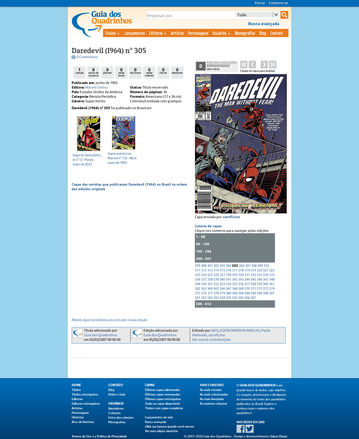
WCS (214, 330)
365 (216, 289)
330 (241, 275)
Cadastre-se (278, 3)
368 (234, 289)
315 (222, 270)
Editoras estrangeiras (86, 403)
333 (259, 275)
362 (197, 289)
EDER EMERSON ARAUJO (240, 330)
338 (210, 279)
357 (247, 284)
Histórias (78, 417)
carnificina (231, 217)
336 (197, 279)
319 (247, 270)
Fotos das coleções (120, 417)
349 (197, 284)
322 (272, 270)
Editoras (158, 33)
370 (247, 289)
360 (265, 284)
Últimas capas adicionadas (162, 390)
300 (204, 266)
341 (228, 279)
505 (228, 298)
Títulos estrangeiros (85, 394)
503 (216, 298)
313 (210, 270)
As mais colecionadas (214, 394)
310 (266, 266)
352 (216, 284)
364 (210, 289)
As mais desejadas (212, 399)
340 (222, 279)
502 (210, 298)
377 (210, 293)
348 (272, 279)
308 (254, 266)
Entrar (260, 3)
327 (222, 275)
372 (259, 289)
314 (216, 270)
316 (228, 270)
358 (253, 284)
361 (272, 284)
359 (259, 284)
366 (222, 289)
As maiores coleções (213, 403)
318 (241, 270)
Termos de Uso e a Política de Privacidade (99, 436)
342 (234, 279)
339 (216, 279)
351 (210, 284)
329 (234, 275)
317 (234, 270)
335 (272, 275)
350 (204, 284)
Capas (149, 385)
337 (204, 279)
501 (272, 293)
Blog (262, 33)
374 (272, 289)
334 (265, 275)
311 (197, 270)
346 (259, 279)
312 (204, 270)
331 (247, 275)
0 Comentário (87, 57)
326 (216, 275)
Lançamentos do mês (159, 417)
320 (259, 270)
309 (260, 266)
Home (76, 385)
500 (234, 293)
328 (228, 275)
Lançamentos (135, 33)
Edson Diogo (278, 436)
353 (222, 284)
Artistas (177, 33)
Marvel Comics (96, 87)
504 (222, 298)
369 (241, 289)
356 (241, 284)
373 (265, 289)
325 (210, 275)
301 (210, 266)
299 (197, 266)
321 (265, 270)
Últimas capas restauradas (162, 394)
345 (253, 279)
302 (216, 266)
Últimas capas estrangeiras (163, 399)
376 (204, 293)
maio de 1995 (122, 158)
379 (222, 293)
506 (241, 298)
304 (228, 266)
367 (228, 289)
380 (228, 293)
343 (241, 279)
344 (247, 279)
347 (265, 279)
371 (253, 289)
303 (222, 266)
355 (234, 284)
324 (204, 275)
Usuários (222, 33)
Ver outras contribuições (211, 340)
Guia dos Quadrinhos (100, 335)
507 (253, 298)
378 (216, 293)
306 (241, 266)
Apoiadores (116, 408)
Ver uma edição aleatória (161, 431)
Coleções (114, 413)
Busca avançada (155, 422)
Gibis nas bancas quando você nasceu (169, 426)
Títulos (112, 33)
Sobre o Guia (116, 394)
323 (197, 275)
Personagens (198, 33)
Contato (276, 33)
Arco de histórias (83, 422)
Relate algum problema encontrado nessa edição (109, 320)
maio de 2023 (87, 159)
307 (247, 266)
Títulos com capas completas (164, 408)
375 (197, 293)
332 (253, 275)
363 (204, 289)
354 (228, 284)
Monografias (245, 33)
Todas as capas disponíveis (162, 403)
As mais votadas (211, 390)
